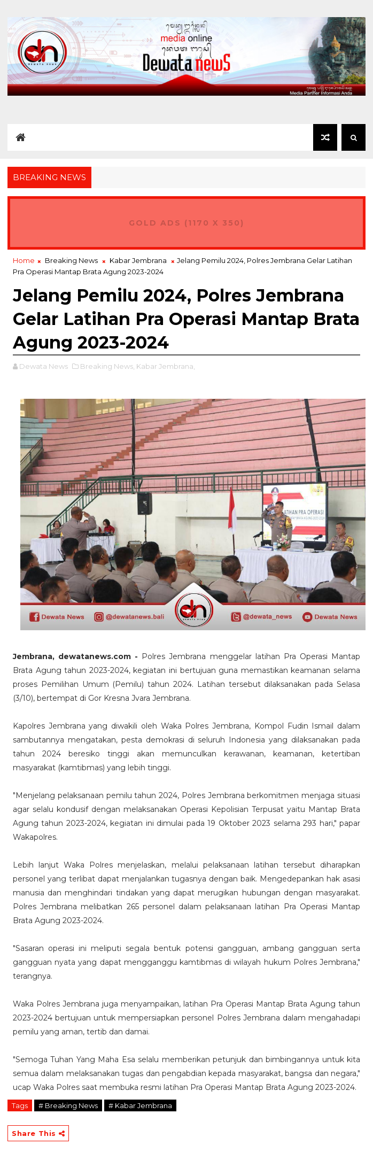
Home (24, 260)
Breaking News (71, 260)
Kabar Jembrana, (165, 366)
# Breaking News (68, 1105)
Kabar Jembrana (138, 260)
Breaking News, (107, 366)
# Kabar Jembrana (140, 1105)
